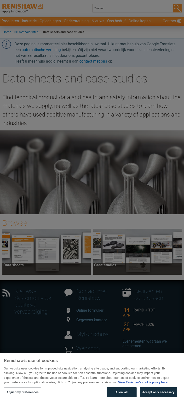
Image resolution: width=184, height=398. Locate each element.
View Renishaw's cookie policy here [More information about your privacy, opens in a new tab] (142, 387)
